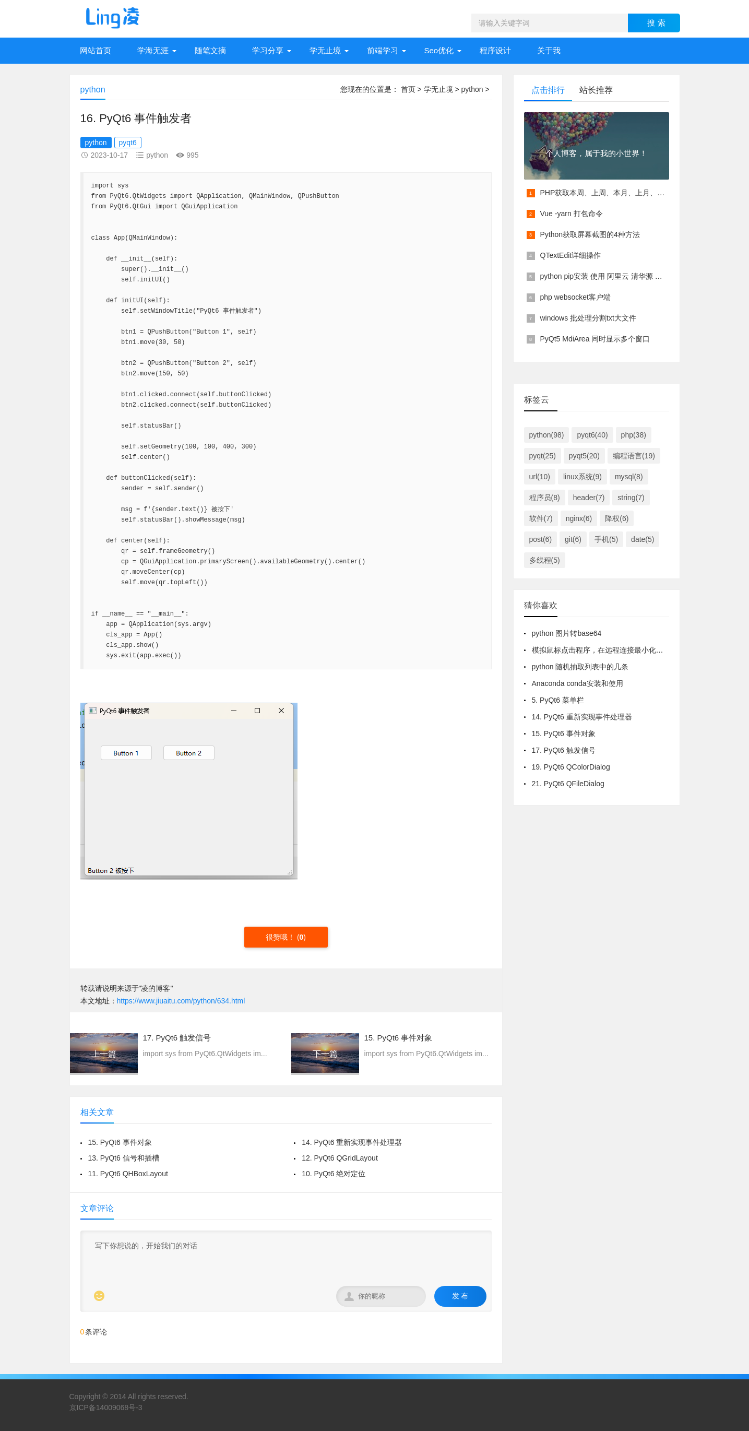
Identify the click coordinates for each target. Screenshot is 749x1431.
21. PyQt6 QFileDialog (568, 783)
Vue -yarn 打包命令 (571, 213)
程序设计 (495, 50)
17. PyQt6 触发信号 (564, 750)
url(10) (539, 476)
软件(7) (541, 518)
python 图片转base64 (567, 633)
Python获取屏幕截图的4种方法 (590, 234)
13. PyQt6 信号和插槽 (123, 1158)
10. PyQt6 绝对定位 (333, 1173)
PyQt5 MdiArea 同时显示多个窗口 (595, 339)
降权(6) (616, 518)
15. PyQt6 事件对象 (120, 1142)
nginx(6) (579, 518)
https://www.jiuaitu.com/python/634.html (181, 1001)
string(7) (630, 497)
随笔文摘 (210, 50)
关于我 (549, 50)
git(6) (573, 539)
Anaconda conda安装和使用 (577, 683)
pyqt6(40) (592, 435)
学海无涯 (153, 50)
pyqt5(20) (584, 456)
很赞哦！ (281, 937)
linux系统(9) (582, 476)
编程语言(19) (634, 456)
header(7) (589, 497)
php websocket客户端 (575, 297)
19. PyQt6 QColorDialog (571, 767)
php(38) (633, 435)
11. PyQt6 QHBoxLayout (128, 1173)
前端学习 (382, 50)
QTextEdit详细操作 (570, 255)
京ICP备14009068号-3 (105, 1407)
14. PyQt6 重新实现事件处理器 (352, 1142)
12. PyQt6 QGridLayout (340, 1158)
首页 (408, 89)
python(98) (546, 435)
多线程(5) (544, 560)
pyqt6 (128, 142)
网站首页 (95, 50)
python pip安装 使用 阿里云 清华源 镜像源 (608, 276)
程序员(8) (544, 497)
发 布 (460, 1296)
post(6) (540, 539)
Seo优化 (439, 50)
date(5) (642, 539)
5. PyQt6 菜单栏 (558, 700)
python (472, 89)
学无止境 (325, 50)
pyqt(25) (542, 456)
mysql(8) (629, 476)
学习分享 (267, 50)
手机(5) (606, 539)
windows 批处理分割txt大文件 (588, 318)
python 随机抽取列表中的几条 (580, 667)
